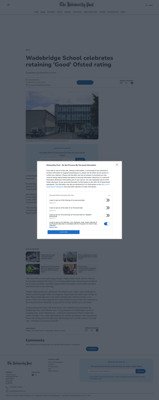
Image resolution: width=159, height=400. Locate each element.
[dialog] (79, 200)
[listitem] (79, 195)
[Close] (118, 165)
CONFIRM (63, 232)
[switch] (107, 200)
